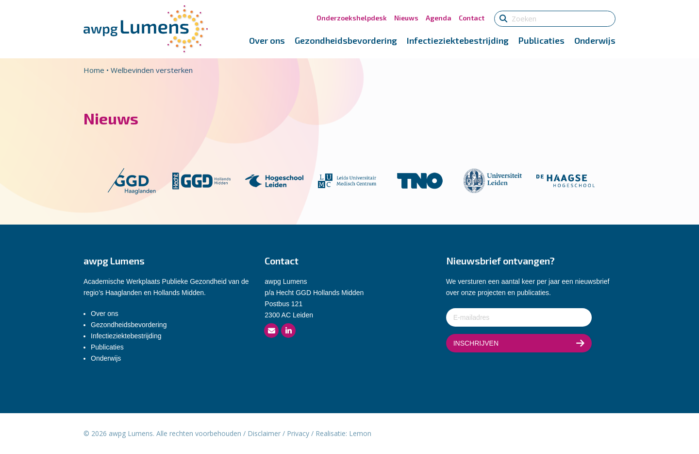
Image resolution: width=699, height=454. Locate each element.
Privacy (298, 433)
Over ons (267, 40)
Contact (471, 18)
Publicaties (541, 40)
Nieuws (406, 18)
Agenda (438, 18)
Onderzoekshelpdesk (351, 18)
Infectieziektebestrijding (458, 40)
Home (93, 70)
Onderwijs (595, 40)
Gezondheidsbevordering (346, 40)
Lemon (360, 433)
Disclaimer (264, 433)
